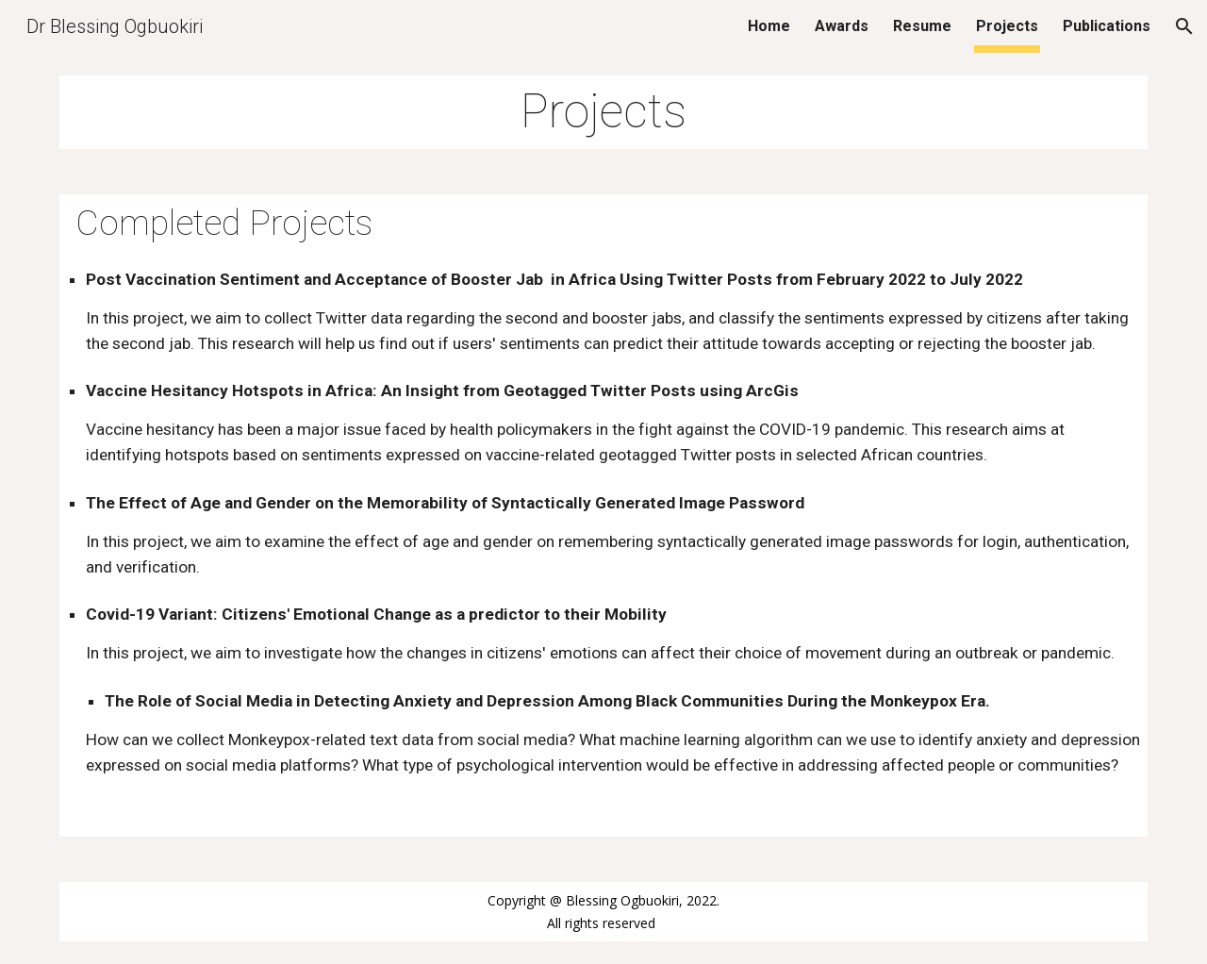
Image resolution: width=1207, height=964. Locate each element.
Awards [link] (841, 26)
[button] (1184, 26)
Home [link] (769, 26)
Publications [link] (1106, 26)
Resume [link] (922, 26)
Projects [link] (1007, 26)
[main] (603, 112)
